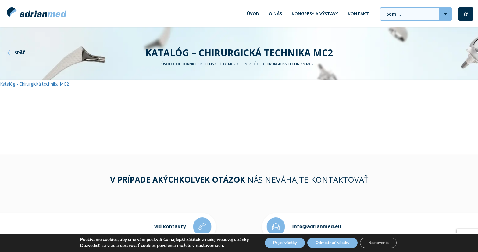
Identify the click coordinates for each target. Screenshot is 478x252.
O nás (275, 13)
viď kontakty (165, 226)
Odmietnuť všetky (332, 242)
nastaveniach (204, 245)
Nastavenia (382, 242)
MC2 (232, 64)
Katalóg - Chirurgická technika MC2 (34, 84)
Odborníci (186, 64)
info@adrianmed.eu (321, 226)
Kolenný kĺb (212, 64)
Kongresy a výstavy (315, 13)
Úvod (253, 13)
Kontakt (358, 13)
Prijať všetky (281, 242)
